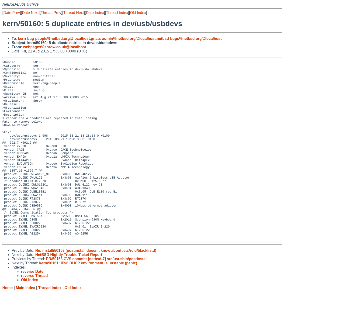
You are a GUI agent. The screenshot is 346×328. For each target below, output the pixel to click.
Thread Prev (51, 13)
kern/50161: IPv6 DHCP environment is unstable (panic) (88, 299)
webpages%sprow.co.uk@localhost (54, 47)
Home (7, 323)
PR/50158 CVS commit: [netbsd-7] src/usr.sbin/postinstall (97, 295)
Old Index (138, 13)
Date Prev (11, 13)
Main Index (25, 323)
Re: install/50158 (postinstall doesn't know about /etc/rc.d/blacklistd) (95, 286)
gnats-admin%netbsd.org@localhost (123, 39)
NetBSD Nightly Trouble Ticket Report (68, 290)
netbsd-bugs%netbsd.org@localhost (189, 39)
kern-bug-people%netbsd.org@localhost (54, 39)
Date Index (95, 13)
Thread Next (73, 13)
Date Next (30, 13)
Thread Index (117, 13)
